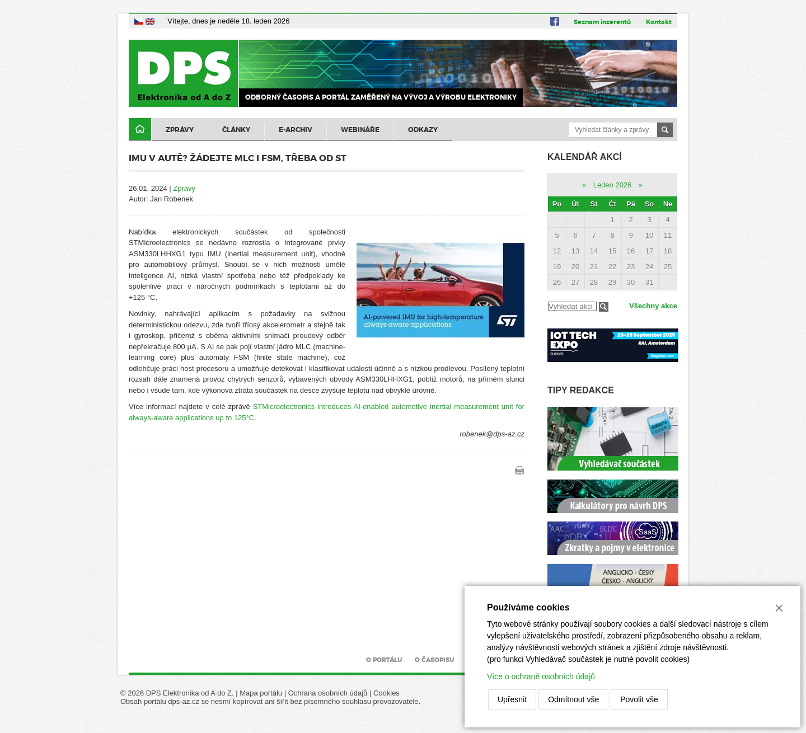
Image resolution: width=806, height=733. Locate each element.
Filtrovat (603, 307)
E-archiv (295, 129)
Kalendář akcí (584, 157)
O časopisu (434, 660)
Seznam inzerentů (602, 22)
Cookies (386, 693)
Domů (140, 129)
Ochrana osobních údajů (328, 693)
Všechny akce (653, 306)
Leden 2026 (612, 185)
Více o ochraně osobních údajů (541, 676)
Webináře (360, 129)
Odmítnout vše (573, 699)
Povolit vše (639, 699)
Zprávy (180, 129)
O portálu (384, 660)
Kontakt (659, 22)
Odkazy (423, 129)
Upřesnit (512, 699)
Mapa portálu (261, 693)
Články (236, 129)
